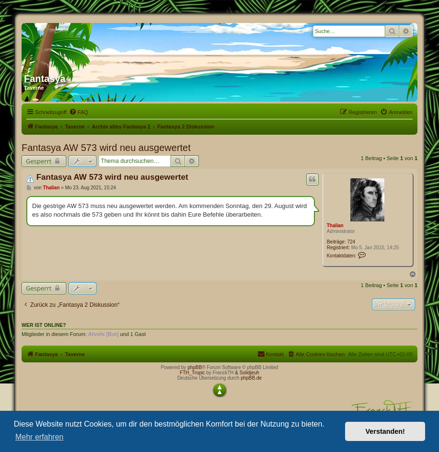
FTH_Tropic (192, 372)
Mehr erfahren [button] (39, 437)
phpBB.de (251, 378)
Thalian (335, 225)
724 (351, 241)
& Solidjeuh (247, 372)
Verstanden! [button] (385, 431)
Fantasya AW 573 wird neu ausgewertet (106, 147)
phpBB (194, 367)
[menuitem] (78, 112)
